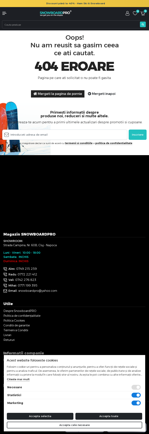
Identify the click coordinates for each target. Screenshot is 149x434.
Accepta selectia (40, 416)
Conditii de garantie (16, 325)
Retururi (9, 340)
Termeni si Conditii (15, 330)
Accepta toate (108, 416)
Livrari (7, 335)
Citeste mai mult (18, 379)
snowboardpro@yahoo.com (37, 291)
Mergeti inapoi (101, 94)
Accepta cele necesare (74, 425)
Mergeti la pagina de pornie (57, 94)
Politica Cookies (14, 320)
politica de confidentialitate (113, 143)
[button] (12, 13)
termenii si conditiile (78, 143)
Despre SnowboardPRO (19, 311)
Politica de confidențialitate (21, 316)
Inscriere (137, 134)
